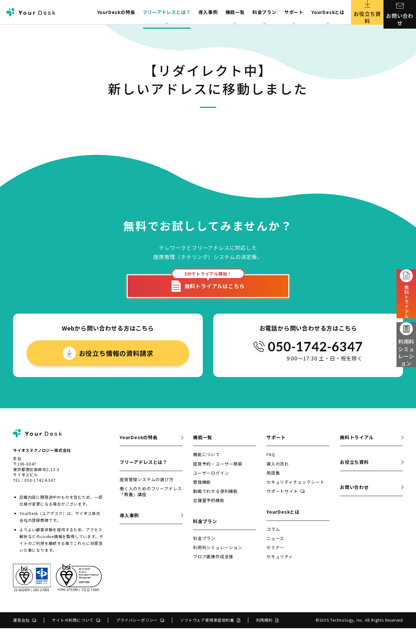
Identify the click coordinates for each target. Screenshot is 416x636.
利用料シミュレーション (406, 349)
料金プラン (204, 546)
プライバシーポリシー (140, 627)
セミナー (275, 555)
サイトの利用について (76, 627)
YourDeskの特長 (116, 12)
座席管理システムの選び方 (147, 487)
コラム (273, 537)
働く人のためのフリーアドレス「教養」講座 (151, 499)
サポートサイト (285, 499)
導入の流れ (277, 471)
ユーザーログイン (211, 481)
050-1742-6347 (315, 354)
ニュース (275, 546)
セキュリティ (279, 564)
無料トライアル (357, 445)
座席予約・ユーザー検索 (217, 471)
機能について (206, 462)
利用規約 (267, 627)
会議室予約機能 (209, 508)
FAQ (270, 462)
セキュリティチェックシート (295, 490)
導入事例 (207, 12)
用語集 (273, 481)
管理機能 (202, 490)
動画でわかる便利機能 (215, 499)
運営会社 (24, 627)
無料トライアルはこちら (208, 288)
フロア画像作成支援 (213, 564)
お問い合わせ (399, 12)
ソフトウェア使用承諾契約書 (210, 627)
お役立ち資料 (367, 12)
